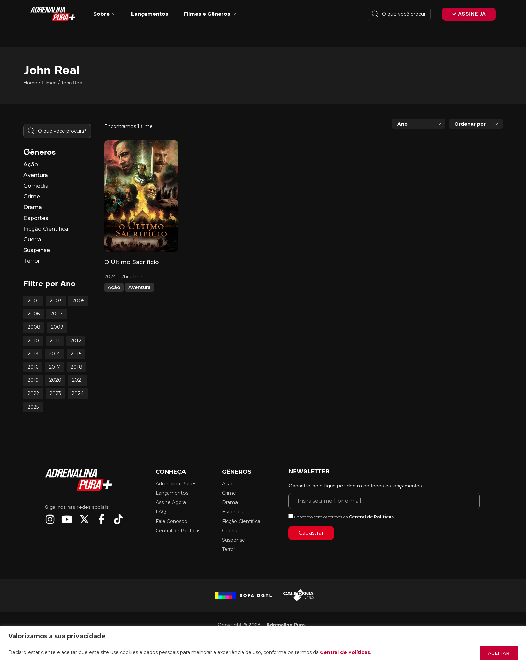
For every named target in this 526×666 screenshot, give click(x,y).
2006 (34, 314)
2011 (55, 341)
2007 (56, 314)
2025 (33, 407)
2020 (55, 380)
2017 (54, 367)
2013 (33, 354)
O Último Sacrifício (131, 262)
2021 (77, 380)
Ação (114, 287)
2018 (76, 367)
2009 (57, 327)
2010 (33, 341)
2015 (76, 354)
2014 (54, 354)
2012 (75, 341)
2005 (78, 301)
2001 (33, 301)
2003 (56, 301)
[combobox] (418, 124)
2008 (34, 327)
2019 (33, 380)
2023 (55, 393)
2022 (33, 393)
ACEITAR (497, 653)
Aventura (139, 287)
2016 (33, 367)
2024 (78, 393)
